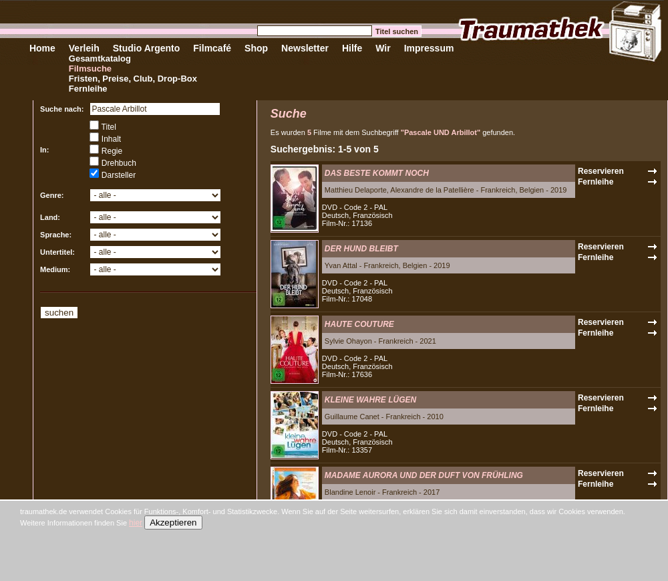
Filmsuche (90, 69)
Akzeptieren (173, 522)
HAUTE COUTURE (359, 324)
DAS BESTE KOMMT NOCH (377, 173)
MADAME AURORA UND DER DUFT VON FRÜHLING (424, 475)
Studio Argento (146, 48)
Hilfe (352, 48)
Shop (256, 48)
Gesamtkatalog (100, 58)
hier (135, 523)
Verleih (84, 48)
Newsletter (305, 48)
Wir (382, 48)
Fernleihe (88, 89)
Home (42, 48)
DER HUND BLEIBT (361, 248)
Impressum (429, 48)
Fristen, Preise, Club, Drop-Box (133, 79)
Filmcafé (212, 48)
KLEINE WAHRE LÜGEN (370, 399)
